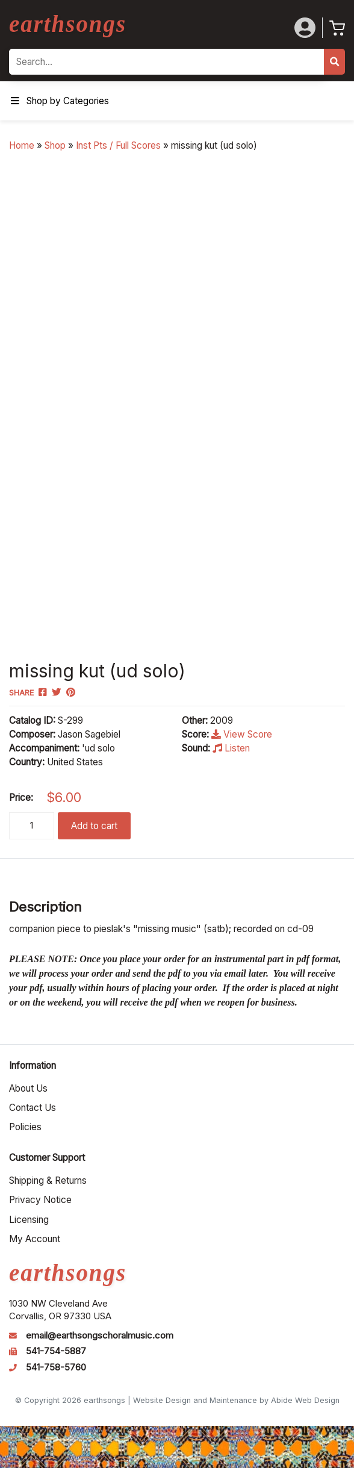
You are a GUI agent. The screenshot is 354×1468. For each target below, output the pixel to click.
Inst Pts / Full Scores (118, 145)
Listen (231, 748)
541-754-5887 (56, 1351)
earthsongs (67, 24)
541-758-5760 (56, 1367)
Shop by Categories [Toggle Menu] (59, 101)
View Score (241, 734)
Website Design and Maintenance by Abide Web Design (236, 1400)
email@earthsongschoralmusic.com (99, 1335)
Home (21, 145)
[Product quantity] (31, 825)
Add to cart (94, 826)
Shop (55, 145)
